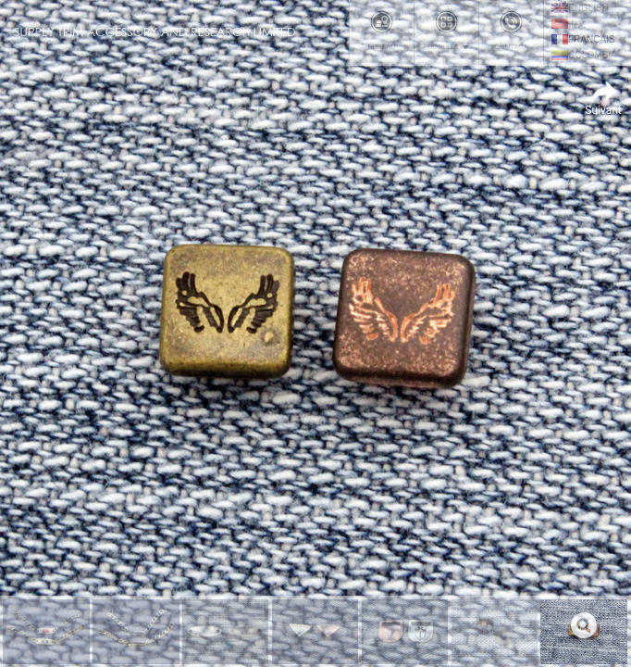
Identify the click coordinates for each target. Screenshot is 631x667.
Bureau (382, 30)
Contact (511, 30)
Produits (446, 30)
